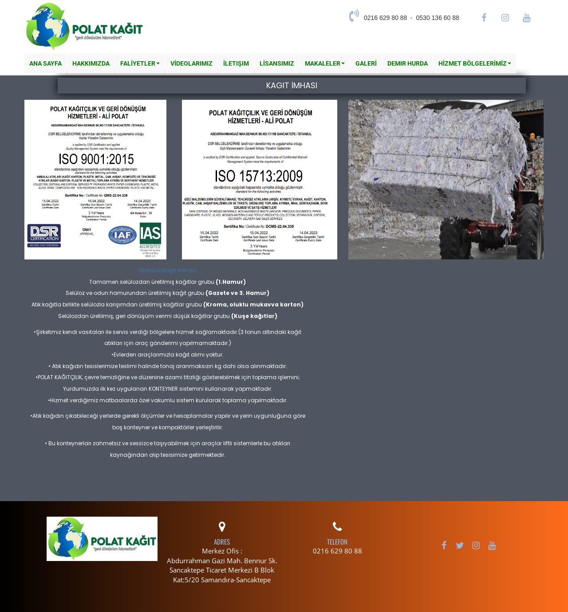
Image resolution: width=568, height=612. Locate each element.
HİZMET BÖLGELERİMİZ (474, 63)
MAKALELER (325, 63)
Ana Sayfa (45, 63)
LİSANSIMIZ (277, 63)
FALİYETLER (140, 63)
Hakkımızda (91, 63)
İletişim (236, 63)
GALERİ (366, 63)
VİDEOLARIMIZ (191, 63)
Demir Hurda (407, 63)
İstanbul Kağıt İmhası (167, 270)
